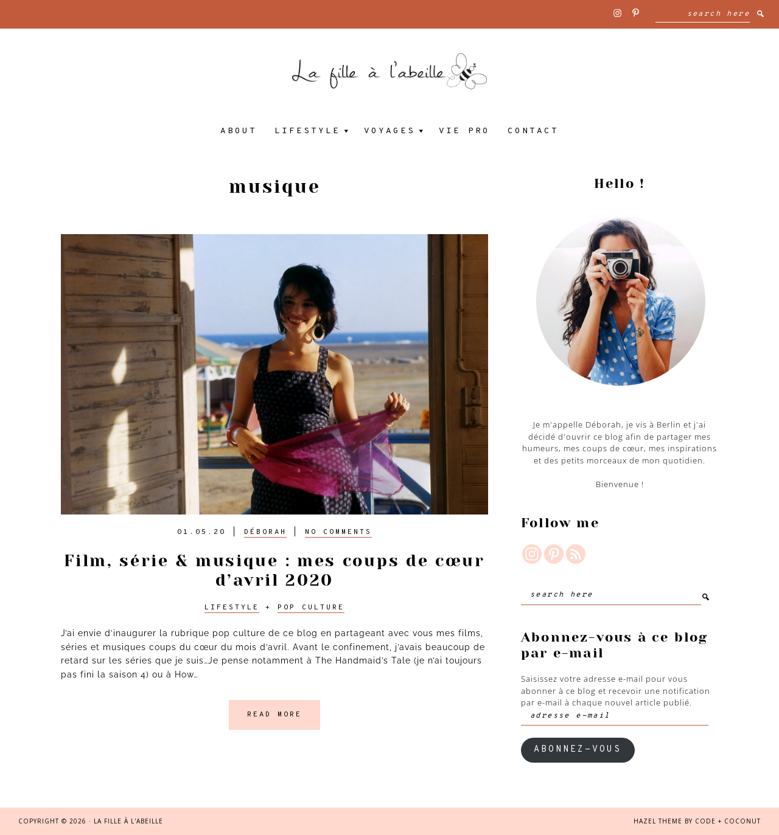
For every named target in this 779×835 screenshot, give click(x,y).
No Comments (338, 532)
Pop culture (311, 607)
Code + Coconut (728, 821)
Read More (274, 714)
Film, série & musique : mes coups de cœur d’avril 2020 (274, 570)
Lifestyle (231, 607)
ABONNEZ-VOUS (577, 749)
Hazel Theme (658, 821)
